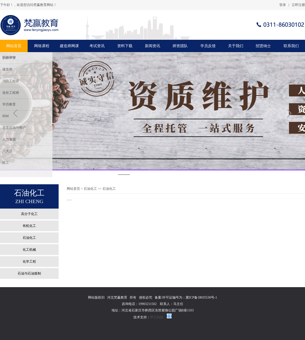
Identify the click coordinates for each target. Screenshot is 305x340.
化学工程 (29, 261)
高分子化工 (29, 214)
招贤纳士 (263, 46)
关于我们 (235, 46)
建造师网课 (69, 46)
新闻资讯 (152, 46)
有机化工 (29, 226)
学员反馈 (208, 46)
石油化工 (29, 238)
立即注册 (298, 5)
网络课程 (41, 46)
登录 (282, 5)
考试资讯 (97, 46)
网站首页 (13, 46)
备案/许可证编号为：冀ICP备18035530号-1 (186, 297)
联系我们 (291, 46)
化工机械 (29, 249)
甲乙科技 (156, 317)
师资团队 (180, 46)
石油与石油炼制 (29, 273)
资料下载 (124, 46)
